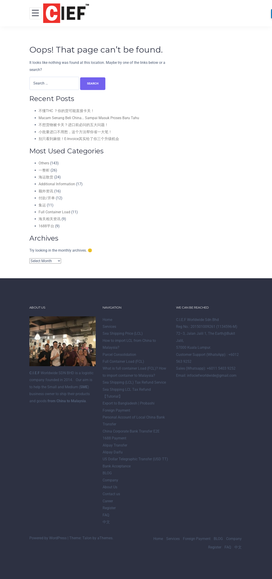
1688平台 (46, 226)
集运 (42, 205)
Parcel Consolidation (119, 354)
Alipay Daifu (113, 452)
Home (107, 320)
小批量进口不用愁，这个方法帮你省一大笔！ (75, 132)
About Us (110, 487)
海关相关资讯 (50, 219)
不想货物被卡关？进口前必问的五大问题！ (73, 125)
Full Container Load (54, 212)
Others (44, 163)
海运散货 (46, 177)
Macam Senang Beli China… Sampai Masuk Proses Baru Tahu (89, 118)
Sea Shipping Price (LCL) (123, 333)
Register (109, 508)
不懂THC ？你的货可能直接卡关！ (66, 111)
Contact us (111, 494)
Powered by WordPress (48, 538)
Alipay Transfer (115, 445)
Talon (87, 538)
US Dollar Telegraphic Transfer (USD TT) (135, 459)
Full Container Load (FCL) (123, 361)
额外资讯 (46, 191)
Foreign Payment (116, 410)
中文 (106, 522)
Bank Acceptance (117, 466)
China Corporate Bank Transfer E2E (131, 431)
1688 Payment (114, 438)
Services (109, 326)
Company (110, 480)
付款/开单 (47, 198)
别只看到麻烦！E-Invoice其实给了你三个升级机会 (79, 139)
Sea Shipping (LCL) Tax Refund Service (134, 382)
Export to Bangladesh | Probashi (128, 403)
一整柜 (44, 170)
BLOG (107, 473)
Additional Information (57, 184)
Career (108, 501)
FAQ (106, 515)
